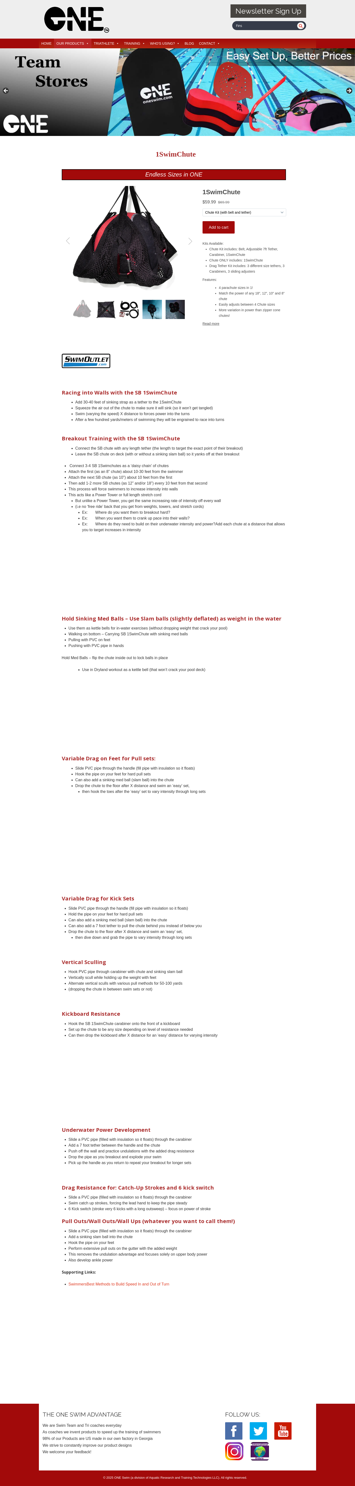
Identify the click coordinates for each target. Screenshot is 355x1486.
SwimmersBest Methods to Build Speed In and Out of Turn (119, 1284)
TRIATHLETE (106, 43)
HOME (46, 43)
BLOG (189, 43)
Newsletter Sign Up (268, 11)
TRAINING (134, 43)
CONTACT (209, 43)
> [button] (349, 91)
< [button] (6, 91)
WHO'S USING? (165, 43)
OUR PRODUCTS (72, 43)
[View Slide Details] (177, 92)
